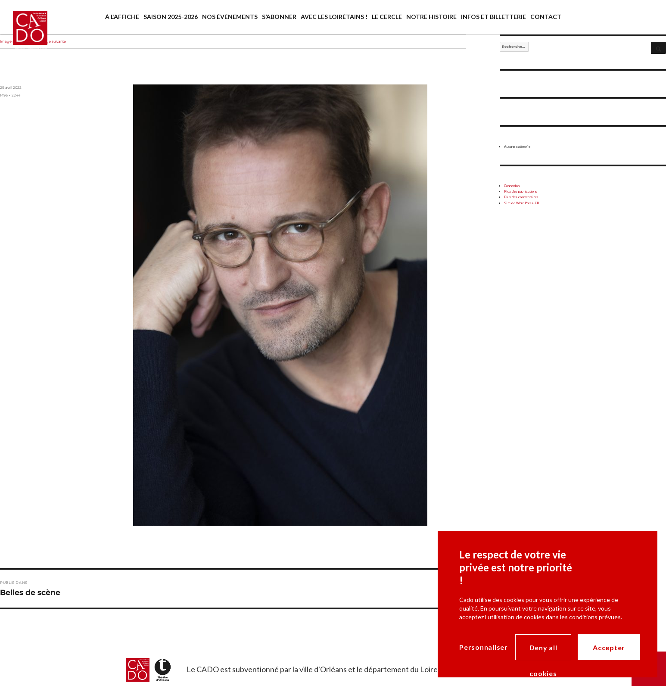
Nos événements (230, 16)
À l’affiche (122, 16)
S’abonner (279, 16)
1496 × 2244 (10, 95)
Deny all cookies (543, 651)
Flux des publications (520, 191)
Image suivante (52, 41)
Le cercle (387, 16)
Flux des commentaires (521, 197)
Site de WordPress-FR (521, 203)
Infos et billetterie (493, 16)
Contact (545, 16)
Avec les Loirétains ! (334, 16)
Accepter (609, 647)
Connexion (512, 186)
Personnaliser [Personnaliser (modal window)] (483, 647)
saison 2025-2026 (170, 16)
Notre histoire (431, 16)
